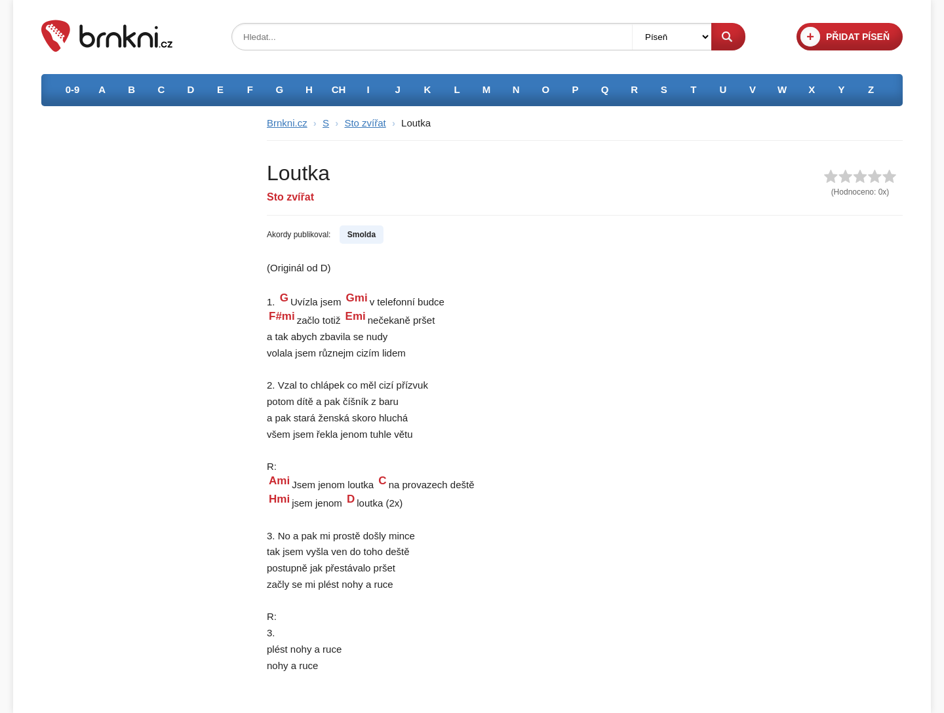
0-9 (73, 89)
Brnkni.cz (287, 122)
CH (339, 89)
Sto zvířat (364, 122)
